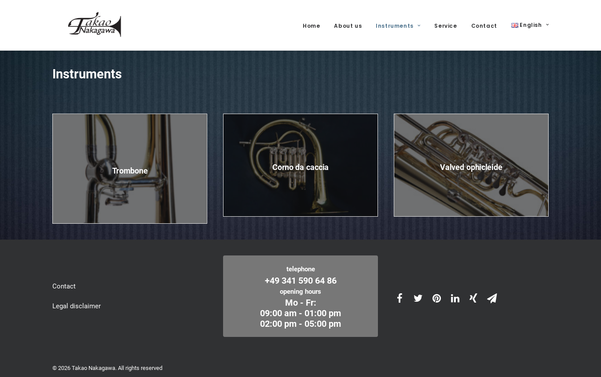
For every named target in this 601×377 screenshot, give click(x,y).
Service (445, 22)
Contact (484, 22)
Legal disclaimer (76, 300)
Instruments (398, 22)
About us (348, 22)
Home (311, 22)
